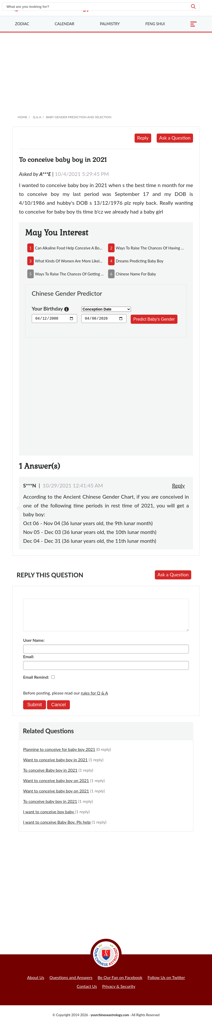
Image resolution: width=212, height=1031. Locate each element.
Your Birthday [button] (50, 309)
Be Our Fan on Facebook (120, 983)
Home (22, 117)
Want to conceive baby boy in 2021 (55, 765)
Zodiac (22, 24)
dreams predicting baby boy (139, 261)
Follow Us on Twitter (166, 983)
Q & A (37, 117)
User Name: (33, 646)
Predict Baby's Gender (154, 319)
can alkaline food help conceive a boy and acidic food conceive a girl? (69, 248)
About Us (35, 983)
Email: (28, 662)
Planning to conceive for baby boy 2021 (59, 755)
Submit (34, 710)
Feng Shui (155, 24)
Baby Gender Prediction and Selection (78, 117)
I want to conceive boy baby (49, 817)
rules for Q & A (94, 699)
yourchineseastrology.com (109, 1021)
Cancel (58, 710)
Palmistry (110, 24)
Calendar (64, 24)
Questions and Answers (70, 983)
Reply (143, 138)
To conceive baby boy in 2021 (50, 807)
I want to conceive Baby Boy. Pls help (57, 828)
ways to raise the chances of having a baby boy (150, 248)
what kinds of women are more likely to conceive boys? (69, 261)
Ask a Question (174, 138)
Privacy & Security (118, 992)
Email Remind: (36, 683)
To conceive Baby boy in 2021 (50, 776)
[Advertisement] (106, 71)
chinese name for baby (136, 274)
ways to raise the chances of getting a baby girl (69, 274)
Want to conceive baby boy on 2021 (56, 786)
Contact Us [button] (87, 992)
